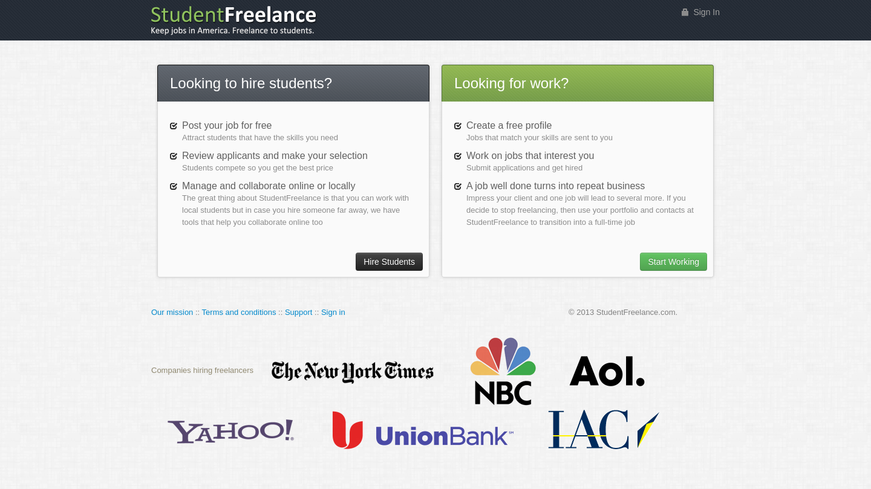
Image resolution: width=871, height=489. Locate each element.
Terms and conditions (239, 312)
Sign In (706, 12)
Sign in (333, 312)
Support (299, 312)
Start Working (673, 262)
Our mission (172, 312)
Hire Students (389, 262)
